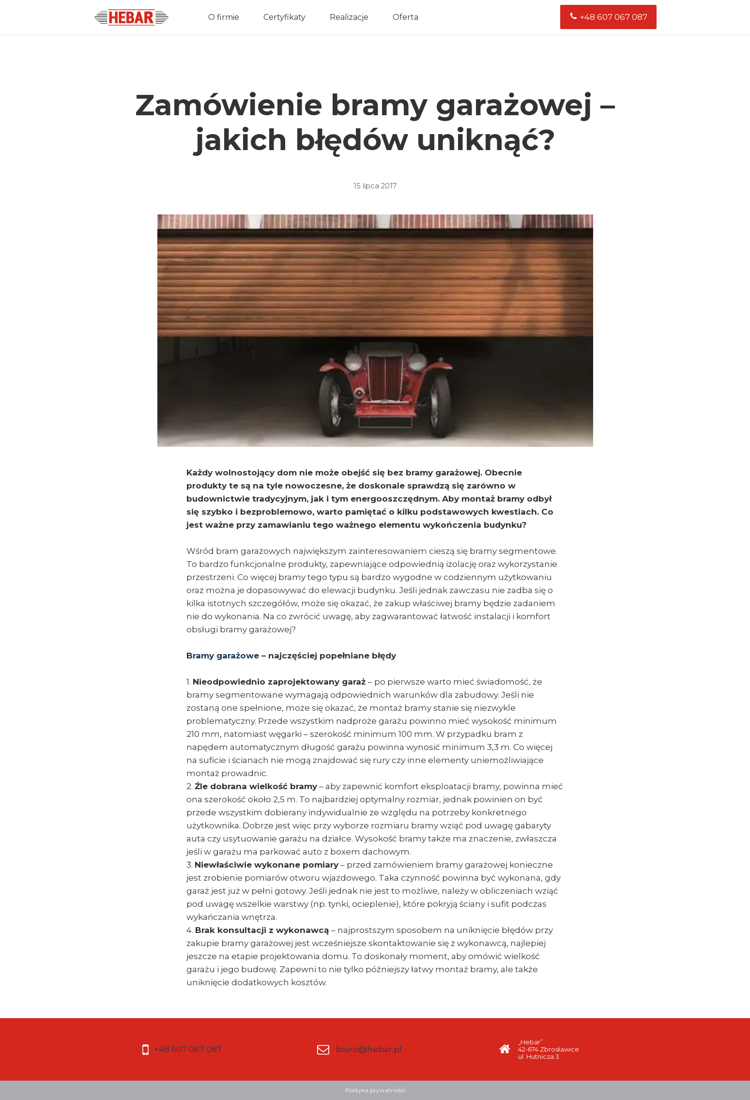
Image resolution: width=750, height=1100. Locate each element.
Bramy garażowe (222, 655)
